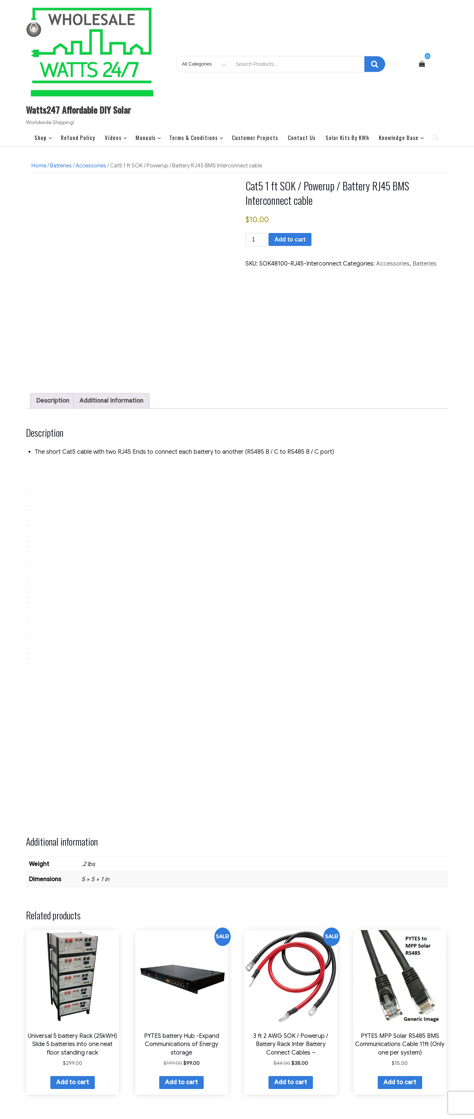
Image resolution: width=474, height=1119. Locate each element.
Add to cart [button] (72, 1020)
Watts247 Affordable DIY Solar (78, 109)
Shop (43, 137)
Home (38, 165)
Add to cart (290, 239)
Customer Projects (255, 137)
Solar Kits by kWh (347, 137)
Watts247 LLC (237, 1091)
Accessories (91, 165)
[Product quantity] (256, 239)
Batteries (61, 165)
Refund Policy (78, 137)
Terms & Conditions (196, 137)
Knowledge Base (401, 137)
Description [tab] (52, 338)
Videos (116, 137)
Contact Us (302, 137)
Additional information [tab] (111, 338)
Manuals (148, 137)
